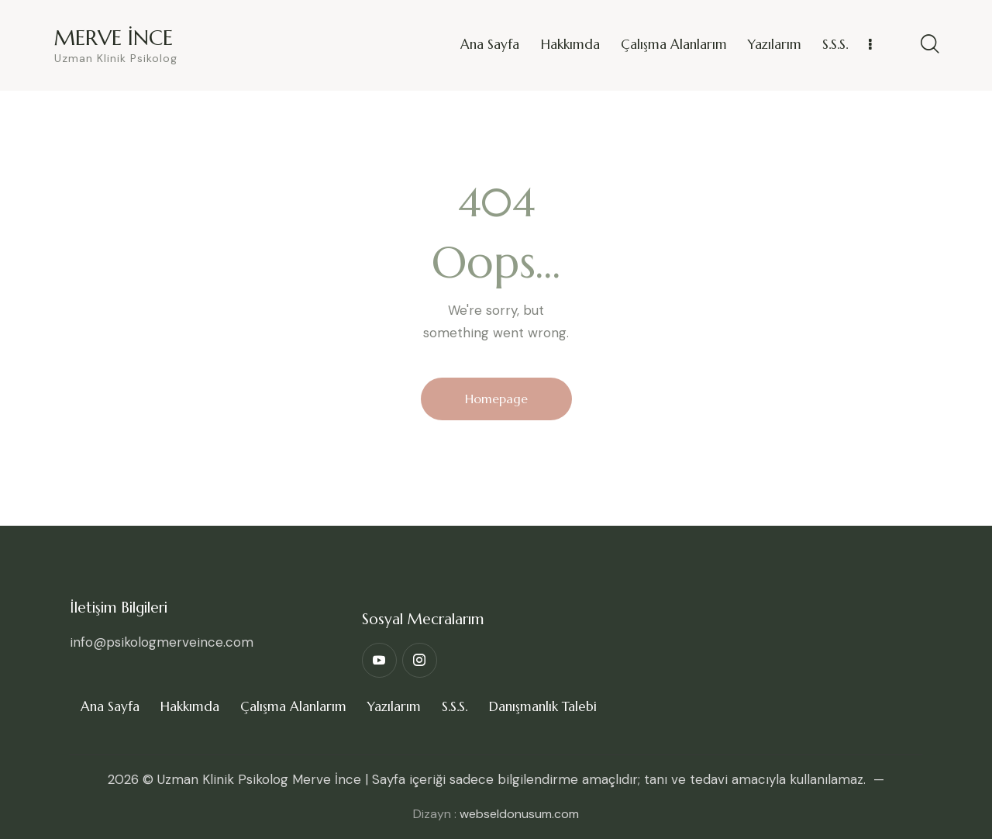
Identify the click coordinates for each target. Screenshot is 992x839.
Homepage (496, 398)
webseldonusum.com (519, 814)
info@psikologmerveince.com (161, 642)
